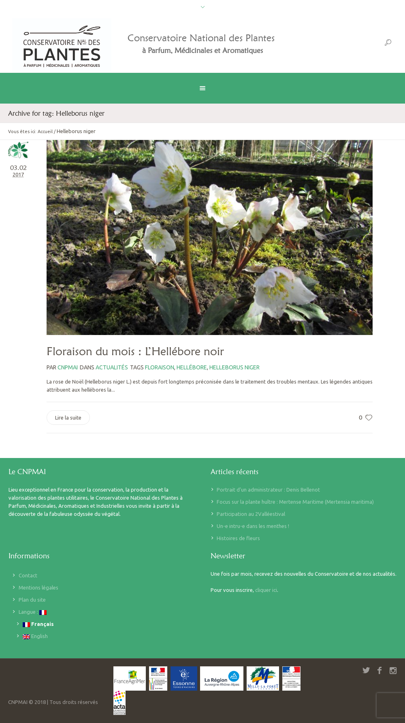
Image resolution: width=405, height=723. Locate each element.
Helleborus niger (234, 367)
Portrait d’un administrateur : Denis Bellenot (268, 489)
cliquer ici (266, 590)
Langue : (33, 612)
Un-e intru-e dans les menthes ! (253, 526)
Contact (28, 575)
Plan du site (32, 599)
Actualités (112, 367)
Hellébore (192, 367)
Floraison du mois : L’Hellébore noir (135, 351)
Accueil (45, 131)
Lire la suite (68, 417)
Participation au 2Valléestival (251, 514)
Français (38, 624)
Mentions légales (38, 587)
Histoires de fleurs (238, 538)
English (35, 636)
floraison (159, 367)
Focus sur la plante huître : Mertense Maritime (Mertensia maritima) (295, 502)
